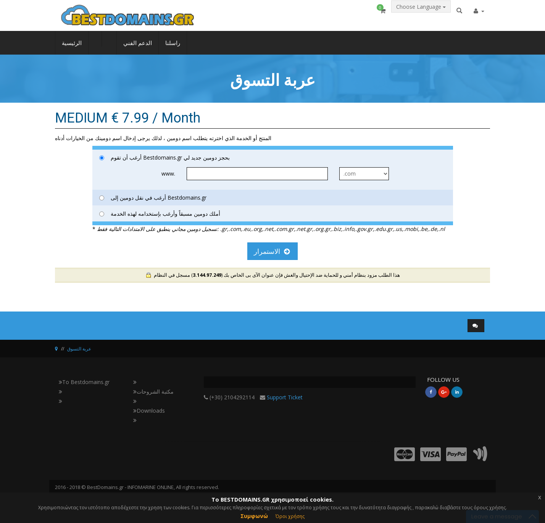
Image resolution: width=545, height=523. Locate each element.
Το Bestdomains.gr (84, 382)
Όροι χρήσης (290, 516)
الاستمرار (272, 251)
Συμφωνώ (254, 516)
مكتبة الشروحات (153, 391)
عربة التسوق (79, 348)
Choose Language (421, 14)
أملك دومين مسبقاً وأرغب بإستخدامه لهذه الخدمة (159, 213)
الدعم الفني (137, 48)
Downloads (149, 410)
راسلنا (172, 48)
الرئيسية (72, 48)
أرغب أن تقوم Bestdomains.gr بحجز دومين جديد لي (164, 157)
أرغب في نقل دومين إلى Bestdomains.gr (152, 197)
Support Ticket (285, 397)
